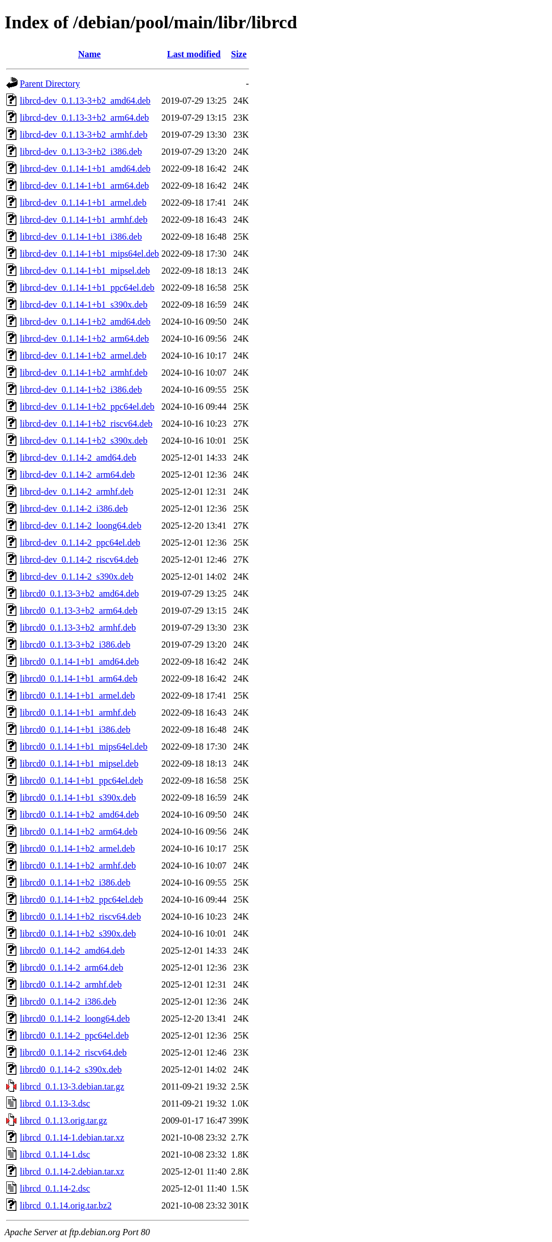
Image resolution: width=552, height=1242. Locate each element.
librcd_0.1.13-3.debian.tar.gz (72, 1086)
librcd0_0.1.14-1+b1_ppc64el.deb (81, 780)
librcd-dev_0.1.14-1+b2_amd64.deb (85, 321)
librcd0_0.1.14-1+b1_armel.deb (77, 695)
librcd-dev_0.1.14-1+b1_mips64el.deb (89, 253)
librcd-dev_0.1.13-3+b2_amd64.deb (85, 100)
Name (89, 54)
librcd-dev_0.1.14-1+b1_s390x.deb (83, 304)
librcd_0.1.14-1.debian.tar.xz (72, 1137)
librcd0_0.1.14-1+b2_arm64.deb (79, 831)
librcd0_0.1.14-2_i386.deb (68, 1001)
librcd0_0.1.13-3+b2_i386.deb (75, 644)
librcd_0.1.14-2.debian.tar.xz (72, 1171)
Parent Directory (50, 83)
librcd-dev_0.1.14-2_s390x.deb (76, 576)
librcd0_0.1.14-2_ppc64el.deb (74, 1035)
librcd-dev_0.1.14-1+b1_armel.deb (83, 202)
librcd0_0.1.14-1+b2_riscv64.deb (80, 916)
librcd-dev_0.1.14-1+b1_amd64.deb (85, 168)
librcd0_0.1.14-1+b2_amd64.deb (79, 814)
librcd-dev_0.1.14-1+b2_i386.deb (81, 389)
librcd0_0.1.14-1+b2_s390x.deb (78, 933)
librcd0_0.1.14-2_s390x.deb (71, 1069)
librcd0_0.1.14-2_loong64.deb (75, 1018)
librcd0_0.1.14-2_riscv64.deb (73, 1052)
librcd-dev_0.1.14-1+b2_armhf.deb (83, 372)
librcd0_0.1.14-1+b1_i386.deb (75, 729)
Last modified (194, 54)
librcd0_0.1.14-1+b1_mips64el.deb (83, 746)
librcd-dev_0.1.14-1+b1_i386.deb (81, 236)
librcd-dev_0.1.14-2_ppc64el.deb (80, 542)
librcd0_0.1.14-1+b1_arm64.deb (79, 678)
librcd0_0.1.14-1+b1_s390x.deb (78, 797)
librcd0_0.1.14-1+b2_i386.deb (75, 882)
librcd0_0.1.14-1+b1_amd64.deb (79, 661)
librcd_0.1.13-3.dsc (55, 1103)
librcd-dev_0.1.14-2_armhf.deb (76, 491)
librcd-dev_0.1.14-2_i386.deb (74, 508)
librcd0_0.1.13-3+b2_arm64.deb (79, 610)
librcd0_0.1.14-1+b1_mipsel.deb (79, 763)
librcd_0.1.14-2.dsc (55, 1188)
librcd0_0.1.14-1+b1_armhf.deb (78, 712)
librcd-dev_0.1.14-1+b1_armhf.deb (83, 219)
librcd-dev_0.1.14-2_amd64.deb (78, 457)
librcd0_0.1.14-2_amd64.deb (72, 950)
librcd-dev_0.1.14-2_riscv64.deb (79, 559)
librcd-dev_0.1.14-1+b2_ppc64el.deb (87, 406)
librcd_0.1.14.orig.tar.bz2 (66, 1205)
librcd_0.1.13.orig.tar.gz (63, 1120)
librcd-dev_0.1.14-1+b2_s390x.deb (83, 440)
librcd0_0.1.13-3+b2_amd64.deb (79, 593)
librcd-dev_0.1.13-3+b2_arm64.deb (84, 117)
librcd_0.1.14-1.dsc (55, 1154)
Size (239, 54)
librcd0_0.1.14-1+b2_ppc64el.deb (81, 899)
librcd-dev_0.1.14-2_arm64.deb (77, 474)
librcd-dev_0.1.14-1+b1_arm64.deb (84, 185)
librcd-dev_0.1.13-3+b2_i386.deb (81, 151)
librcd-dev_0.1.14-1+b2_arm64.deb (84, 338)
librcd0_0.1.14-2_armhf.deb (71, 984)
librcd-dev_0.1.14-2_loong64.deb (81, 525)
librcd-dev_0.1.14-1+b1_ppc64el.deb (87, 287)
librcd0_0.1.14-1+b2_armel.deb (77, 848)
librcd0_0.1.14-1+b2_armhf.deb (78, 865)
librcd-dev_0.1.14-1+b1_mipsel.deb (85, 270)
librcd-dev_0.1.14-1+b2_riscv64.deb (86, 423)
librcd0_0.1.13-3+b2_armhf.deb (78, 627)
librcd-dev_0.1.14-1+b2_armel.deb (83, 355)
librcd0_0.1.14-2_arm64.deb (71, 967)
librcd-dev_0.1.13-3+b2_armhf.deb (83, 134)
